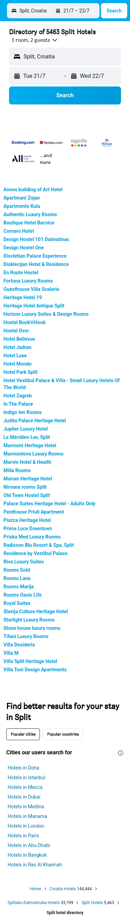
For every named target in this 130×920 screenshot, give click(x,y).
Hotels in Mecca (25, 787)
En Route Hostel (20, 272)
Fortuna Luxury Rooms (28, 281)
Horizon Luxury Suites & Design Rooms (46, 314)
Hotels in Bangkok (27, 855)
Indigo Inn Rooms (22, 412)
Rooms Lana (17, 578)
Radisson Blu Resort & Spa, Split (38, 545)
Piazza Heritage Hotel (27, 520)
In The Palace (18, 404)
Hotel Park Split (20, 372)
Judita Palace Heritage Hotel (34, 420)
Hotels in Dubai (24, 797)
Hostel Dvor (16, 330)
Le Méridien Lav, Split (26, 437)
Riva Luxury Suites (23, 561)
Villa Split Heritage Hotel (30, 661)
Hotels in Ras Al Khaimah (35, 864)
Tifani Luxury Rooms (26, 636)
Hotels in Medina (26, 806)
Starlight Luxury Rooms (29, 620)
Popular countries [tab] (63, 734)
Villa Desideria (19, 644)
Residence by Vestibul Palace (35, 553)
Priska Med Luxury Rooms (32, 537)
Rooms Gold (16, 570)
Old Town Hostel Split (26, 495)
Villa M (11, 653)
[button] (11, 10)
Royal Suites (17, 603)
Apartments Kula (21, 206)
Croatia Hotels (63, 888)
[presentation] (121, 753)
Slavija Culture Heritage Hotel (35, 611)
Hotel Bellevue (19, 339)
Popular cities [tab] (23, 734)
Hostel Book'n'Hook (24, 322)
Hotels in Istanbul (26, 777)
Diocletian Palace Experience (35, 256)
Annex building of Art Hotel (32, 189)
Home (35, 888)
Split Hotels (92, 902)
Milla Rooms (17, 470)
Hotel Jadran (17, 347)
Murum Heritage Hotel (27, 478)
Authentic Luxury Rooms (30, 214)
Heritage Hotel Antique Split (33, 306)
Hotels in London (26, 826)
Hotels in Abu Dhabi (29, 845)
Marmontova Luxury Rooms (33, 454)
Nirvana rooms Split (24, 487)
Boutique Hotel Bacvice (28, 223)
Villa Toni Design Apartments (35, 669)
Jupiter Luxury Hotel (25, 429)
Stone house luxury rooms (31, 628)
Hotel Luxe (15, 355)
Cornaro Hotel (18, 231)
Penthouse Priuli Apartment (33, 512)
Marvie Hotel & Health (27, 462)
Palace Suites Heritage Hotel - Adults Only (49, 503)
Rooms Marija (18, 586)
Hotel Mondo (17, 364)
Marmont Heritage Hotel (29, 445)
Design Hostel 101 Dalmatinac (36, 239)
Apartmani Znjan (21, 198)
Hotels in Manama (27, 816)
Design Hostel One (23, 247)
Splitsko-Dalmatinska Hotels (34, 902)
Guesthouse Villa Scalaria (31, 289)
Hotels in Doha (23, 768)
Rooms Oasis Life (22, 595)
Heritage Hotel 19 (22, 297)
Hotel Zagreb (17, 395)
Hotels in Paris (23, 835)
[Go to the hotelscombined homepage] (51, 10)
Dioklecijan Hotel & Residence (36, 264)
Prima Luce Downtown (27, 528)
